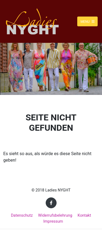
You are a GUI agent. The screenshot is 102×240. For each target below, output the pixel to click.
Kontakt (84, 215)
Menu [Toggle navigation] (87, 21)
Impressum (53, 221)
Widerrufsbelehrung (55, 215)
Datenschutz (22, 215)
